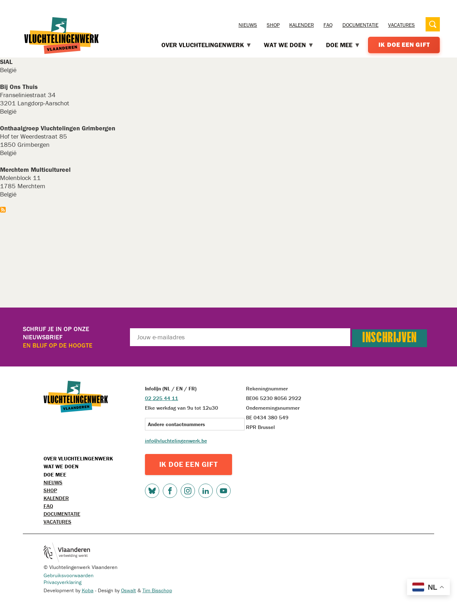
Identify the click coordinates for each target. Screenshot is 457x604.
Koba (88, 590)
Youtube (223, 491)
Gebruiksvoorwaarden (69, 575)
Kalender (301, 24)
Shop (273, 24)
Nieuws (247, 24)
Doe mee (55, 474)
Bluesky (152, 491)
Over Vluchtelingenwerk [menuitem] (206, 45)
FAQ (328, 24)
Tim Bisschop (157, 590)
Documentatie (360, 24)
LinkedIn (206, 491)
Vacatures (401, 24)
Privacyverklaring (62, 582)
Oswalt (128, 590)
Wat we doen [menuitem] (289, 45)
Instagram (188, 491)
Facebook (170, 491)
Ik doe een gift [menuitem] (404, 45)
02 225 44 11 (161, 398)
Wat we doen (61, 466)
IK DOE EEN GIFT (188, 464)
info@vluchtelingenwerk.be (176, 440)
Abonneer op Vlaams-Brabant (3, 210)
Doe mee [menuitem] (343, 45)
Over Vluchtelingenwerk (78, 458)
